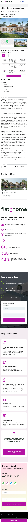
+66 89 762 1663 (10, 476)
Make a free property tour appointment (14, 452)
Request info (14, 520)
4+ (7, 55)
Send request (14, 446)
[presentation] (26, 43)
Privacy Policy (8, 514)
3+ (3, 55)
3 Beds (4, 59)
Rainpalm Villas (10, 195)
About (2, 514)
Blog (13, 514)
